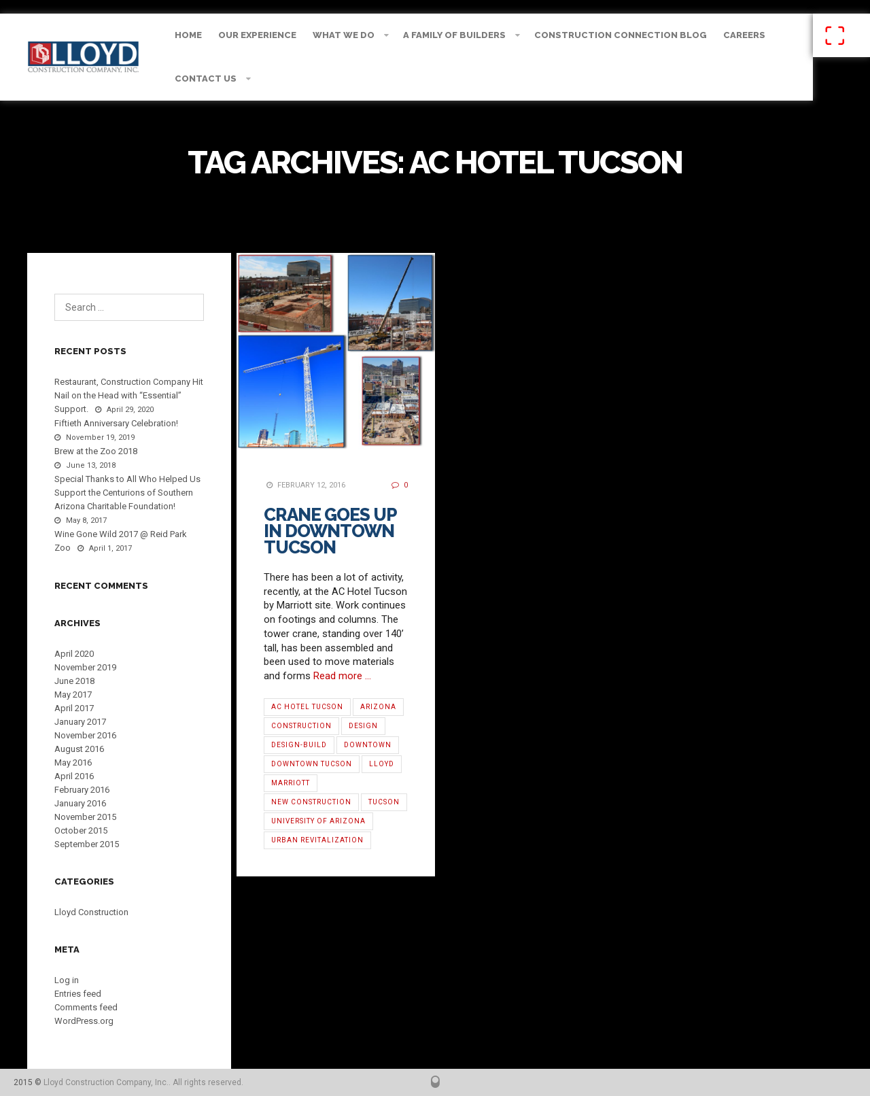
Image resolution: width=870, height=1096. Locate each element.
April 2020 (74, 654)
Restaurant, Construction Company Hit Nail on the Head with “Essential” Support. (128, 395)
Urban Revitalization (317, 840)
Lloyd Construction (91, 912)
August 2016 (79, 749)
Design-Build (299, 745)
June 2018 (74, 681)
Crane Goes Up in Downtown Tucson (330, 531)
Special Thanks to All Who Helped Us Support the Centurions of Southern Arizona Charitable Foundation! (127, 492)
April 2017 (74, 708)
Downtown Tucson (311, 764)
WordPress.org (84, 1021)
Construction (301, 726)
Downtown (368, 745)
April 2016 (74, 776)
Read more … (342, 676)
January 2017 (80, 722)
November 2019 (85, 667)
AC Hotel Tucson (307, 706)
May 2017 (73, 694)
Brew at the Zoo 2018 (95, 451)
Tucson (384, 802)
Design (363, 726)
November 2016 (85, 735)
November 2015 (85, 817)
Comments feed (86, 1007)
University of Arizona (318, 821)
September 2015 (86, 844)
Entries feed (77, 994)
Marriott (290, 783)
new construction (311, 802)
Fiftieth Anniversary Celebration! (116, 423)
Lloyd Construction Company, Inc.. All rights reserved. (143, 1082)
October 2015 (80, 830)
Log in (66, 980)
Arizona (378, 706)
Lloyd (381, 764)
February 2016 (81, 790)
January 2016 (80, 803)
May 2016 (73, 762)
